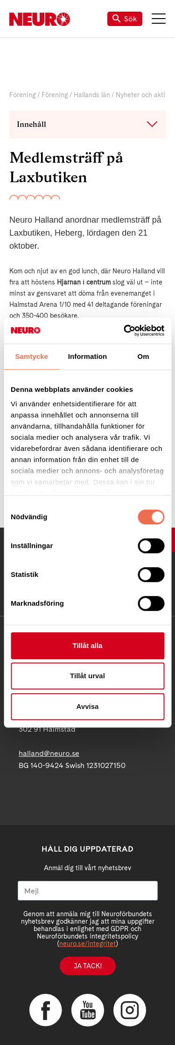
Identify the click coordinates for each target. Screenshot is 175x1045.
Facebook (45, 1010)
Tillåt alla (88, 645)
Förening (22, 95)
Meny (159, 18)
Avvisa (88, 706)
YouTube (87, 1010)
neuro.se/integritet (87, 943)
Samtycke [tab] (31, 356)
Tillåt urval (87, 676)
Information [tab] (87, 356)
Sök (124, 18)
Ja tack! (88, 966)
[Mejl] (88, 890)
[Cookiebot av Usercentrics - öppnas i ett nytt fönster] (124, 330)
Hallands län (92, 95)
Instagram (129, 1010)
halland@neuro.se (49, 753)
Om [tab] (143, 356)
